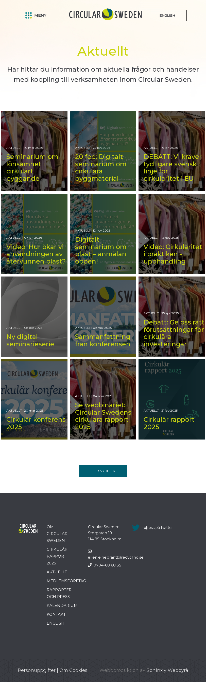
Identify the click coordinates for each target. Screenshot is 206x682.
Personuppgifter (37, 670)
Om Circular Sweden (57, 533)
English (55, 623)
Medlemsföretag (66, 580)
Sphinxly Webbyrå (167, 670)
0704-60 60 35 (104, 565)
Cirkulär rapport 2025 (57, 556)
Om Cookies (73, 670)
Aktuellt (57, 572)
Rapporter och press (59, 593)
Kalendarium (62, 605)
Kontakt (56, 614)
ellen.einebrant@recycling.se (116, 554)
